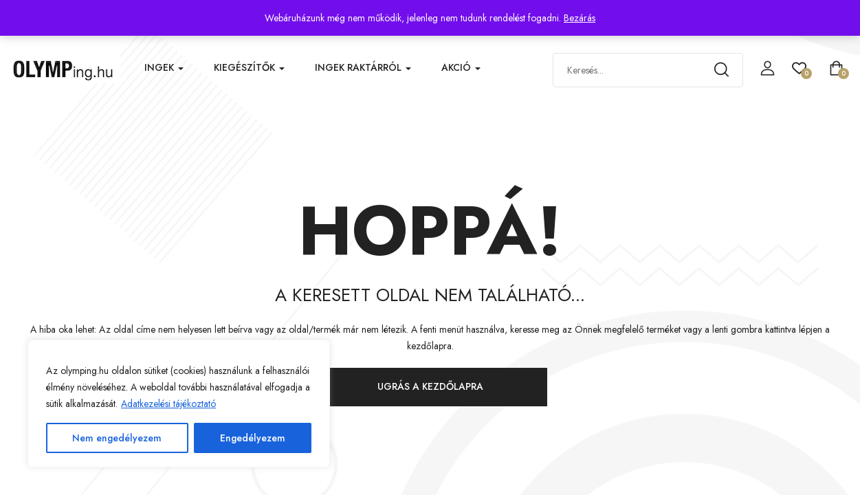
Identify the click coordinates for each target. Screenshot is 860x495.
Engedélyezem (252, 438)
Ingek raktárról (363, 67)
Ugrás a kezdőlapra (430, 386)
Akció (461, 67)
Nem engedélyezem (117, 438)
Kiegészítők (249, 67)
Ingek (164, 67)
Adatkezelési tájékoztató (168, 403)
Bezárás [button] (579, 18)
